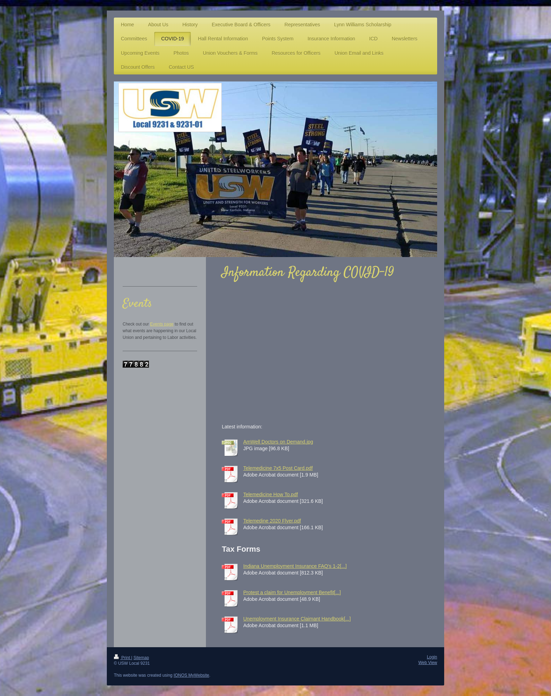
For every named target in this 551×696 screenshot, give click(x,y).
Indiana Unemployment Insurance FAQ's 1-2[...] (295, 566)
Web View (427, 662)
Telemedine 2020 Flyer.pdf (272, 521)
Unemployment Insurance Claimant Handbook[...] (297, 619)
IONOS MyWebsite (191, 675)
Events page (162, 324)
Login (432, 657)
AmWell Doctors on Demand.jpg (278, 442)
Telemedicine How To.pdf (270, 494)
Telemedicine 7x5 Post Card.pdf (278, 468)
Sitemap (141, 657)
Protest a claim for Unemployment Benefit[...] (292, 592)
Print (122, 657)
